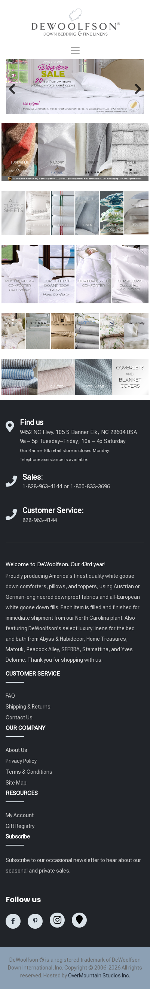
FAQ (10, 696)
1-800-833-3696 (90, 486)
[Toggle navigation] (75, 50)
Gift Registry (20, 826)
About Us (16, 750)
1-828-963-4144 (42, 486)
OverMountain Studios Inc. (99, 976)
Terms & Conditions (29, 772)
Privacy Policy (21, 761)
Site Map (16, 783)
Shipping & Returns (28, 707)
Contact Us (19, 717)
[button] (12, 89)
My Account (20, 815)
